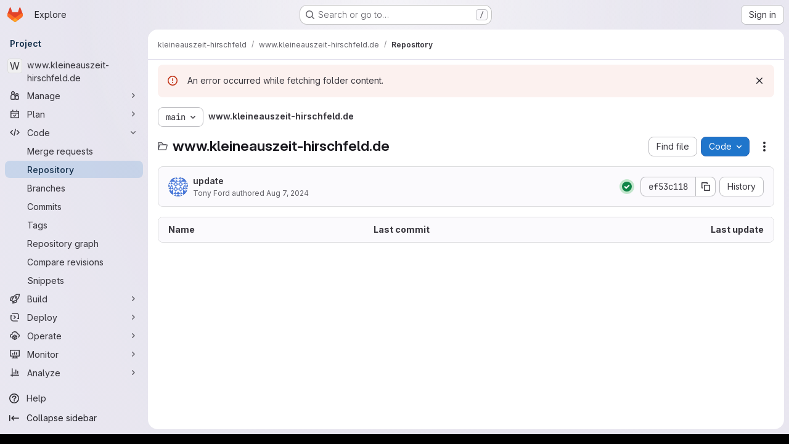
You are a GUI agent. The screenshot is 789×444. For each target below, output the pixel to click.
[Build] (74, 298)
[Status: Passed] (626, 186)
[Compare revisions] (74, 261)
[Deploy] (74, 317)
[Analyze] (74, 372)
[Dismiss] (759, 80)
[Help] (74, 398)
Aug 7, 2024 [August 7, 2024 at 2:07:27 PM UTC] (287, 193)
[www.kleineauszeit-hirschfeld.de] (74, 71)
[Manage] (74, 95)
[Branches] (74, 187)
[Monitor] (74, 354)
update (208, 181)
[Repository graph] (74, 243)
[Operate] (74, 335)
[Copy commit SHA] (706, 186)
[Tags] (74, 224)
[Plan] (74, 114)
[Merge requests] (74, 150)
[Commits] (74, 206)
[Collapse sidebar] (74, 418)
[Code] (74, 132)
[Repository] (74, 169)
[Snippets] (74, 280)
